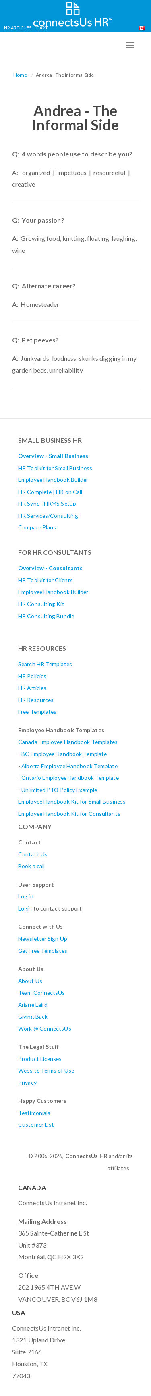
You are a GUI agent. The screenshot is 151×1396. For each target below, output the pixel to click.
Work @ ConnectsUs (44, 1028)
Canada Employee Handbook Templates (68, 741)
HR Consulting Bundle (46, 616)
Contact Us (33, 854)
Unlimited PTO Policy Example (59, 789)
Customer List (36, 1124)
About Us (30, 980)
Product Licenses (40, 1058)
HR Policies (32, 676)
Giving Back (33, 1016)
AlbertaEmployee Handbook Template (69, 766)
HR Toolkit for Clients (45, 580)
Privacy (27, 1082)
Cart (42, 27)
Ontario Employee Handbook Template (69, 777)
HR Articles (17, 27)
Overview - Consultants (50, 568)
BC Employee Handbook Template (64, 753)
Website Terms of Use (46, 1070)
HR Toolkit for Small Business (55, 468)
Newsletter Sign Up (42, 938)
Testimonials (34, 1112)
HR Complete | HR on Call (50, 491)
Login (25, 908)
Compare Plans (37, 527)
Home (20, 75)
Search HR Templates (45, 663)
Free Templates (37, 711)
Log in (25, 896)
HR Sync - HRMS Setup (47, 503)
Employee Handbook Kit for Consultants (69, 813)
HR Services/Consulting (48, 515)
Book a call (31, 866)
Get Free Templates (42, 950)
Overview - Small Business (53, 455)
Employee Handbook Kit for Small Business (72, 801)
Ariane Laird (33, 1004)
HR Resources (36, 699)
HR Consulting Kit (41, 603)
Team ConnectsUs (41, 992)
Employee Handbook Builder (53, 479)
